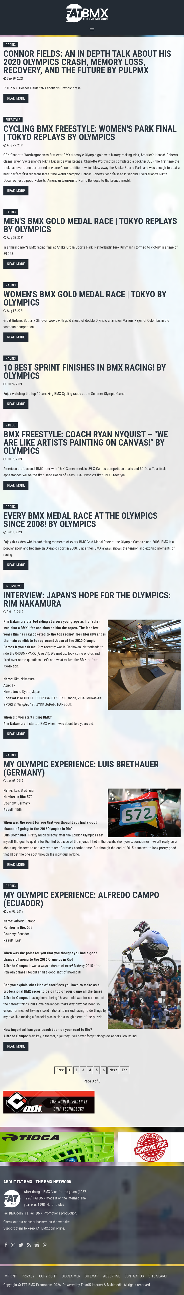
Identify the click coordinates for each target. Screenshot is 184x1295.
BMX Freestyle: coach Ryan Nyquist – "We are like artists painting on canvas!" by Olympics (85, 442)
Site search (158, 1276)
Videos (10, 425)
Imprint (10, 1276)
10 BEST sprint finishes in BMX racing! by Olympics (84, 371)
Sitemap (92, 1276)
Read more (16, 98)
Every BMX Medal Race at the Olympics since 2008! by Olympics (80, 520)
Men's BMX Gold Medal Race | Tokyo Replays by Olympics (90, 225)
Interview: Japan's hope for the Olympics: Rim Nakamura (87, 599)
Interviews (14, 586)
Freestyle (13, 120)
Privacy (28, 1276)
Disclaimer (70, 1276)
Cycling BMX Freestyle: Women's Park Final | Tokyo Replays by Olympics (90, 133)
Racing (11, 45)
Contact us (134, 1276)
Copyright (48, 1276)
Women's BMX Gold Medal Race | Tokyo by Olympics (84, 298)
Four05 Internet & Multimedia (101, 1285)
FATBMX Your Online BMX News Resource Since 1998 (92, 11)
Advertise (111, 1276)
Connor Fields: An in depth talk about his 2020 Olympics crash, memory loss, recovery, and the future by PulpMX (87, 62)
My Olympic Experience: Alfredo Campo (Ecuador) (81, 899)
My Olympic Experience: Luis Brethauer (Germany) (81, 768)
